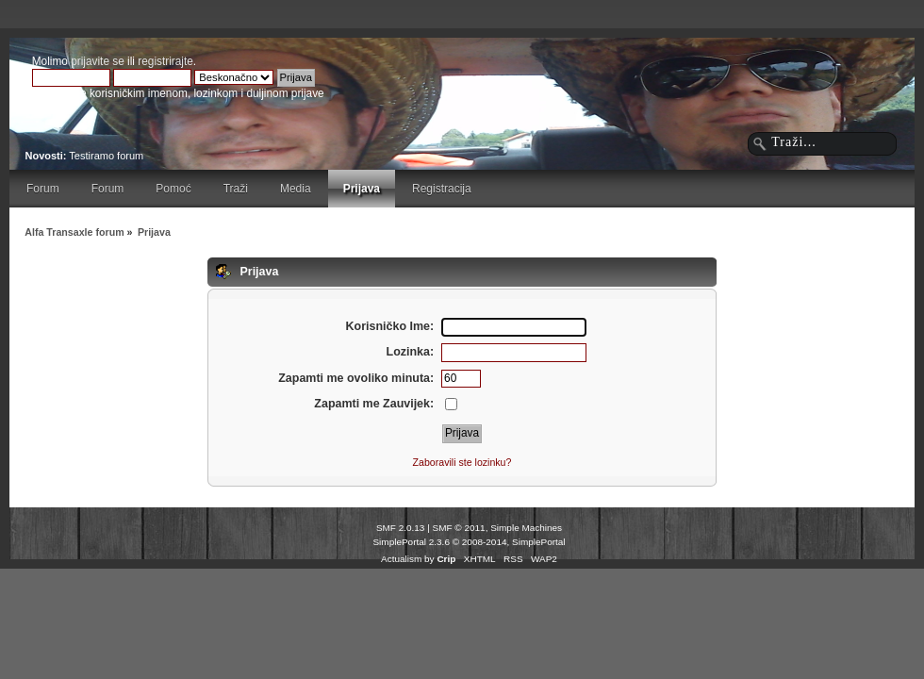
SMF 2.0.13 (400, 527)
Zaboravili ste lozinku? (462, 462)
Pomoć (173, 188)
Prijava (361, 188)
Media (295, 188)
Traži (235, 188)
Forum (42, 188)
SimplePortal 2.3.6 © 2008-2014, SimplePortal (468, 542)
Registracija (441, 188)
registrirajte (165, 61)
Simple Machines (526, 527)
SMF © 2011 (459, 527)
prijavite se (97, 61)
